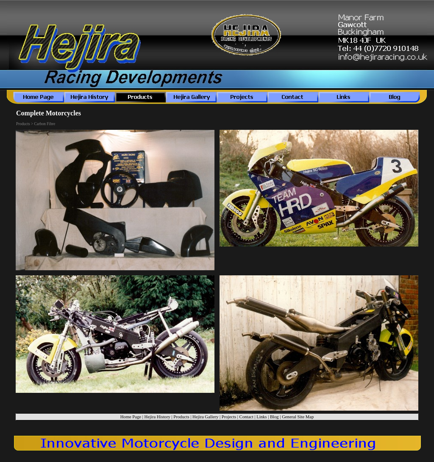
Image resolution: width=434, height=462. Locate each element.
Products (181, 416)
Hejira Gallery (205, 416)
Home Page (130, 416)
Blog (274, 416)
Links (261, 416)
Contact (246, 416)
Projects (229, 416)
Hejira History (157, 416)
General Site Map (298, 416)
